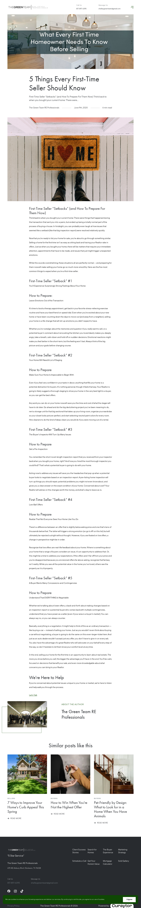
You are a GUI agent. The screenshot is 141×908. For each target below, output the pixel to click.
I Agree (129, 899)
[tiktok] (21, 891)
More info (108, 899)
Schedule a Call (79, 861)
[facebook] (8, 891)
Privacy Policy (13, 906)
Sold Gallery (123, 861)
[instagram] (15, 891)
